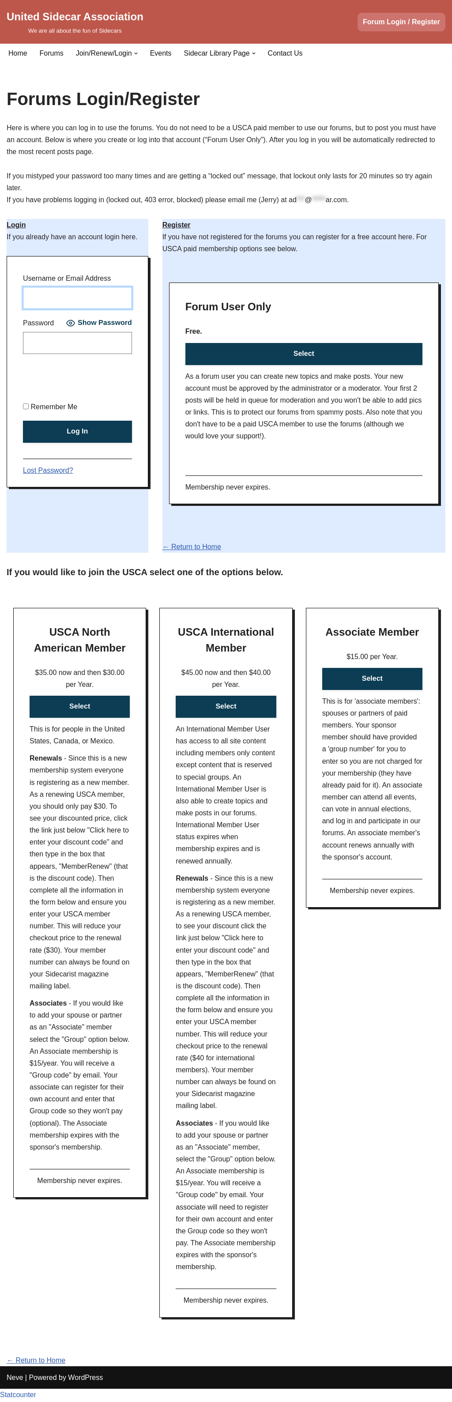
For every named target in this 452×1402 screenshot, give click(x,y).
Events (161, 53)
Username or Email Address (67, 279)
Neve (15, 1390)
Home (17, 53)
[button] (136, 53)
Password (38, 323)
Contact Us (285, 53)
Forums (52, 53)
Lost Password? (48, 470)
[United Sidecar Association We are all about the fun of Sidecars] (75, 22)
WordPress (85, 1390)
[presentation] (90, 379)
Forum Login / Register (401, 22)
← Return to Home (191, 547)
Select (304, 354)
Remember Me (50, 407)
